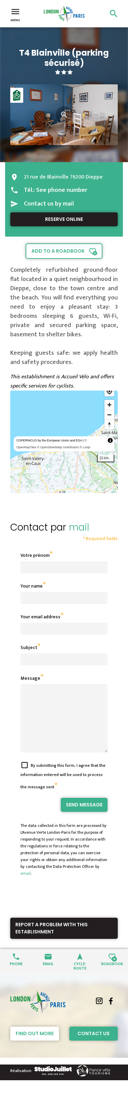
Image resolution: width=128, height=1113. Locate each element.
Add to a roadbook (58, 251)
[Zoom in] (109, 405)
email (25, 885)
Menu (15, 14)
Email (48, 975)
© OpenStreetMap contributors (58, 447)
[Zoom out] (109, 415)
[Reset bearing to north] (109, 424)
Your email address (40, 617)
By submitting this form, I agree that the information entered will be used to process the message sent (62, 788)
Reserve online (64, 219)
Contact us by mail (49, 204)
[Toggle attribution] (110, 440)
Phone (16, 975)
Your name (31, 586)
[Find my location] (109, 391)
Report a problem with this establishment (51, 940)
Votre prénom (34, 555)
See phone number (61, 190)
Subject (28, 647)
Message (30, 678)
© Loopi (85, 447)
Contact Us (93, 1045)
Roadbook (112, 975)
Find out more (35, 1045)
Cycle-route (79, 978)
